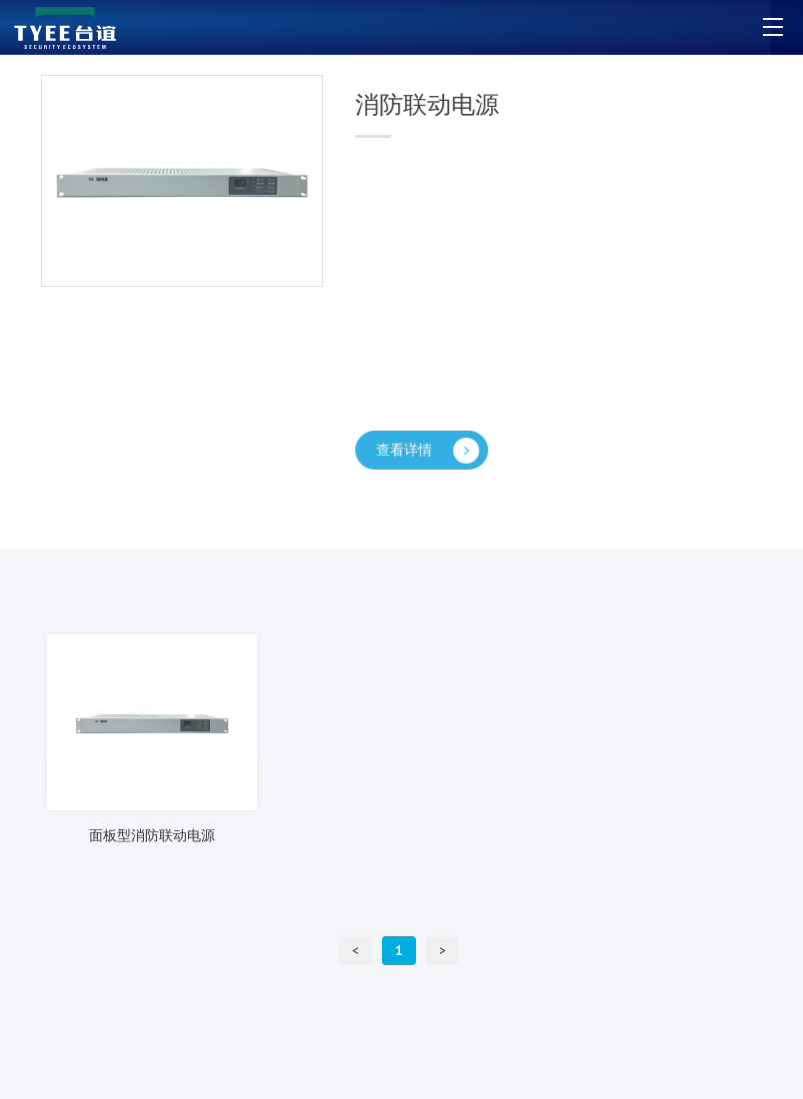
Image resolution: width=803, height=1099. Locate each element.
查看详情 (430, 451)
